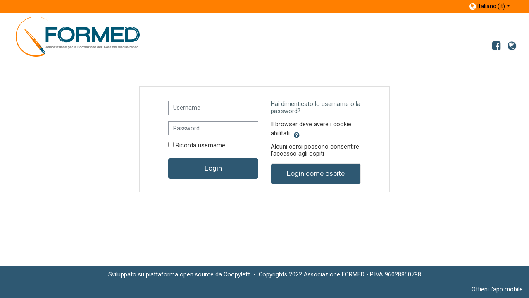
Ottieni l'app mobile (497, 289)
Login (213, 168)
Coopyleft (237, 274)
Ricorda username (200, 145)
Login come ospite (316, 173)
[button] (296, 134)
